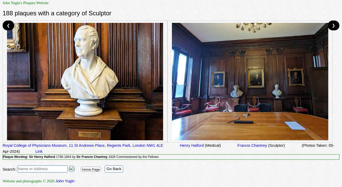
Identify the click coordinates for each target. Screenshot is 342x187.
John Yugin (65, 181)
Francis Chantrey (260, 145)
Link (39, 151)
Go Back (113, 168)
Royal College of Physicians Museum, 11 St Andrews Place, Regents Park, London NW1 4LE (83, 145)
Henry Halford (200, 145)
